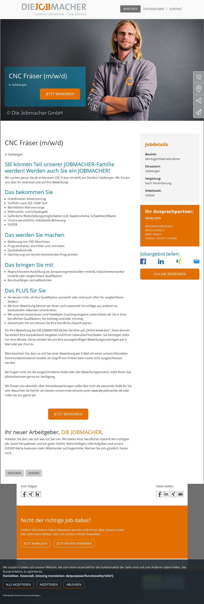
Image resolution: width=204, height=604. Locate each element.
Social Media (200, 100)
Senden (33, 473)
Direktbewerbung (199, 112)
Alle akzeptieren (18, 585)
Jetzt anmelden (35, 544)
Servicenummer (200, 77)
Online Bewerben (169, 274)
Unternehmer (153, 9)
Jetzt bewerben (60, 93)
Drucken (14, 473)
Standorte (200, 89)
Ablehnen (74, 585)
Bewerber (130, 9)
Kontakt (175, 9)
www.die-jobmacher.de (107, 391)
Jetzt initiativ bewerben (74, 544)
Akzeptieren (49, 585)
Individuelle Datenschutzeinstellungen (21, 595)
